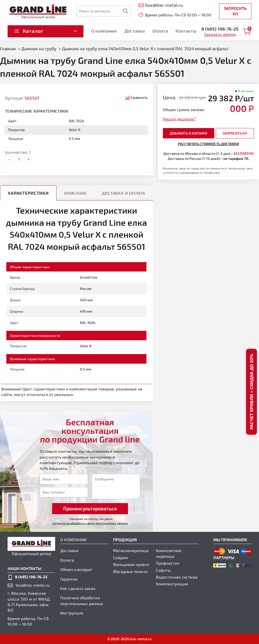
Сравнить (139, 97)
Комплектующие (172, 583)
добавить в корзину (188, 133)
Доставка (134, 31)
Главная (8, 48)
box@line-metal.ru (32, 585)
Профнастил (167, 563)
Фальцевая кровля (131, 564)
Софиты (163, 570)
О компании (104, 31)
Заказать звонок (220, 34)
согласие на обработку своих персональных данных (90, 523)
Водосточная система (177, 577)
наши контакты (24, 568)
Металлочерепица (130, 550)
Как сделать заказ (77, 588)
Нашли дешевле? (179, 118)
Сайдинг (120, 557)
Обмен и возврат (76, 569)
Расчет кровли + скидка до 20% (251, 392)
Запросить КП (235, 11)
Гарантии (68, 579)
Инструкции (71, 612)
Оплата (160, 31)
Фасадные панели (130, 571)
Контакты (186, 31)
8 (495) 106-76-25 (31, 576)
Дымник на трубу (38, 48)
